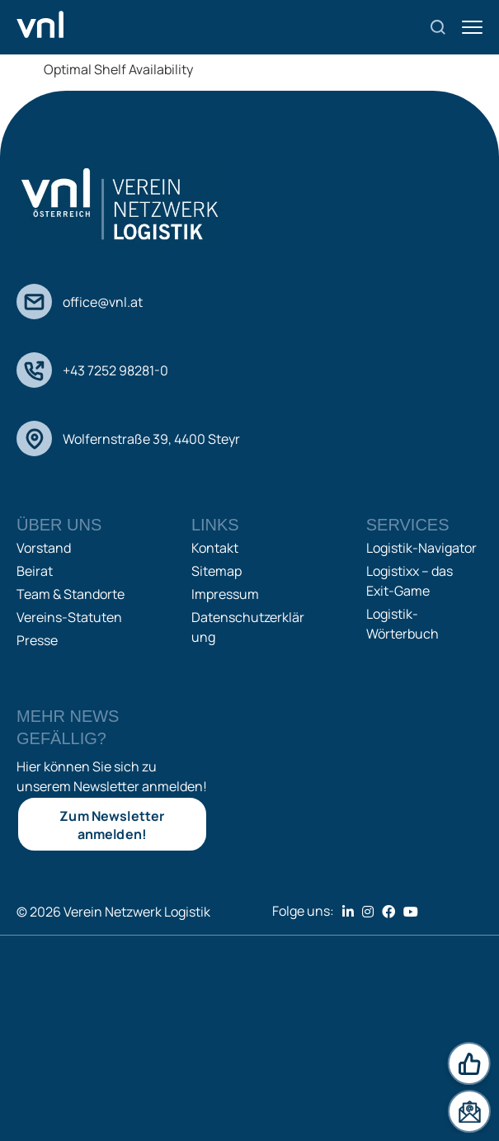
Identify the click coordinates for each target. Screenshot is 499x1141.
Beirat (34, 571)
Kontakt (214, 548)
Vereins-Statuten (69, 617)
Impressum (225, 594)
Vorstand (43, 548)
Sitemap (216, 571)
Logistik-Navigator (421, 548)
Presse (37, 640)
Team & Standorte (70, 594)
